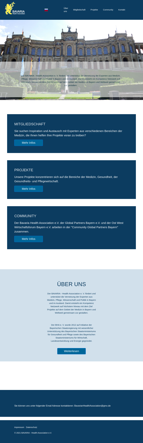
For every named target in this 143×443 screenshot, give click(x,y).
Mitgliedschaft (79, 10)
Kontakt (121, 10)
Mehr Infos (28, 142)
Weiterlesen (71, 351)
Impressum (19, 427)
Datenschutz (31, 427)
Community (108, 10)
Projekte (94, 10)
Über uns (66, 9)
